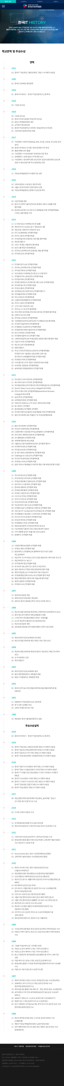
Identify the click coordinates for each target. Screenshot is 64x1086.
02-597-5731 (13, 1063)
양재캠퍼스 (40, 1)
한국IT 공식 (8, 1)
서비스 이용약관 (19, 1046)
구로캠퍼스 (24, 1)
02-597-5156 (30, 1063)
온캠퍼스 (56, 1)
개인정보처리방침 (31, 1046)
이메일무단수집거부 (44, 1046)
